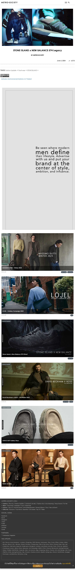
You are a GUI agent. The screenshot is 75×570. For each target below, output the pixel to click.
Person (7, 542)
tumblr (3, 529)
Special (18, 546)
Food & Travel (18, 507)
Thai (49, 542)
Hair (63, 544)
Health (43, 552)
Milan (65, 542)
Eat (3, 542)
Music (12, 548)
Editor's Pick (42, 548)
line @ (3, 518)
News (47, 550)
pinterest (3, 525)
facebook (4, 516)
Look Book (70, 272)
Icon (22, 505)
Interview (13, 546)
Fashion (5, 503)
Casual (48, 548)
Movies (50, 546)
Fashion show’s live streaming (45, 503)
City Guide (32, 509)
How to (11, 507)
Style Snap (28, 505)
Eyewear (25, 548)
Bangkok (32, 546)
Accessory (32, 550)
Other (57, 542)
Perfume (20, 554)
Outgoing (28, 542)
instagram (4, 519)
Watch (55, 552)
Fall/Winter (63, 272)
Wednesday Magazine (8, 535)
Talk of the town (44, 544)
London (22, 542)
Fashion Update (10, 70)
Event (38, 552)
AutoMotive (13, 554)
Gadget (67, 552)
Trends (52, 550)
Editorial (5, 509)
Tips (23, 552)
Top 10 (38, 509)
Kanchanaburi (14, 542)
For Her (65, 503)
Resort (10, 544)
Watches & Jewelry (30, 503)
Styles (4, 550)
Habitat (65, 546)
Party (51, 544)
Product (27, 552)
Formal (56, 544)
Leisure (5, 507)
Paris (54, 546)
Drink (9, 552)
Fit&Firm (5, 552)
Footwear (21, 70)
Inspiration (17, 505)
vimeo (3, 521)
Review (5, 544)
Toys (47, 507)
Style (4, 505)
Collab (71, 401)
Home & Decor (40, 507)
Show (20, 548)
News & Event (53, 507)
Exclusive (11, 509)
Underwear (25, 546)
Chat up (59, 546)
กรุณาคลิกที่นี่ (66, 563)
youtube (3, 527)
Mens (16, 548)
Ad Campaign (33, 548)
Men (26, 550)
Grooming (10, 505)
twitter (3, 523)
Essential (25, 509)
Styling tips (48, 552)
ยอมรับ (38, 566)
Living (25, 554)
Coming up (6, 548)
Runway (11, 503)
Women (27, 544)
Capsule (21, 550)
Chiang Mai (34, 544)
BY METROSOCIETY (37, 55)
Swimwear (44, 542)
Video (43, 509)
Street (23, 544)
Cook (52, 542)
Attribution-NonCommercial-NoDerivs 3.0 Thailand (16, 79)
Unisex (61, 542)
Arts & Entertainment (29, 507)
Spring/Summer (63, 548)
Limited (38, 546)
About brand (58, 503)
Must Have (19, 509)
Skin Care (68, 550)
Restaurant (54, 548)
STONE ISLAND (32, 70)
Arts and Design (59, 550)
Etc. (13, 544)
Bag (72, 315)
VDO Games (36, 542)
